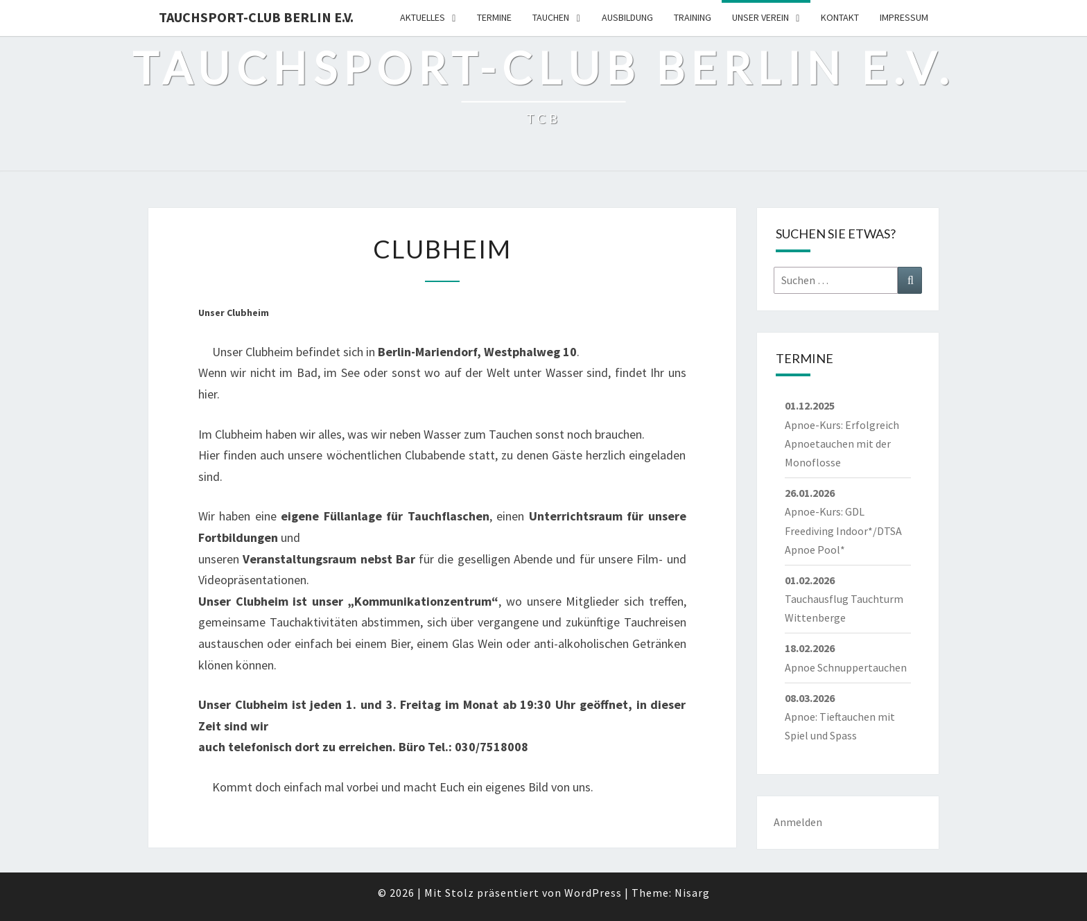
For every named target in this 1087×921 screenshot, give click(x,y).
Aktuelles (422, 17)
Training (692, 17)
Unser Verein (760, 17)
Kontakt (840, 17)
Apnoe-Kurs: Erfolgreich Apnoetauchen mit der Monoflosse (842, 443)
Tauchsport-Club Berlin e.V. (256, 17)
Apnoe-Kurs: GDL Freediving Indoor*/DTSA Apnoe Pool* (843, 530)
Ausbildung (627, 17)
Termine (494, 17)
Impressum (904, 17)
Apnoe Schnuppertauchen (846, 667)
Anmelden (798, 822)
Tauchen (550, 17)
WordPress (593, 893)
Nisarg (692, 893)
